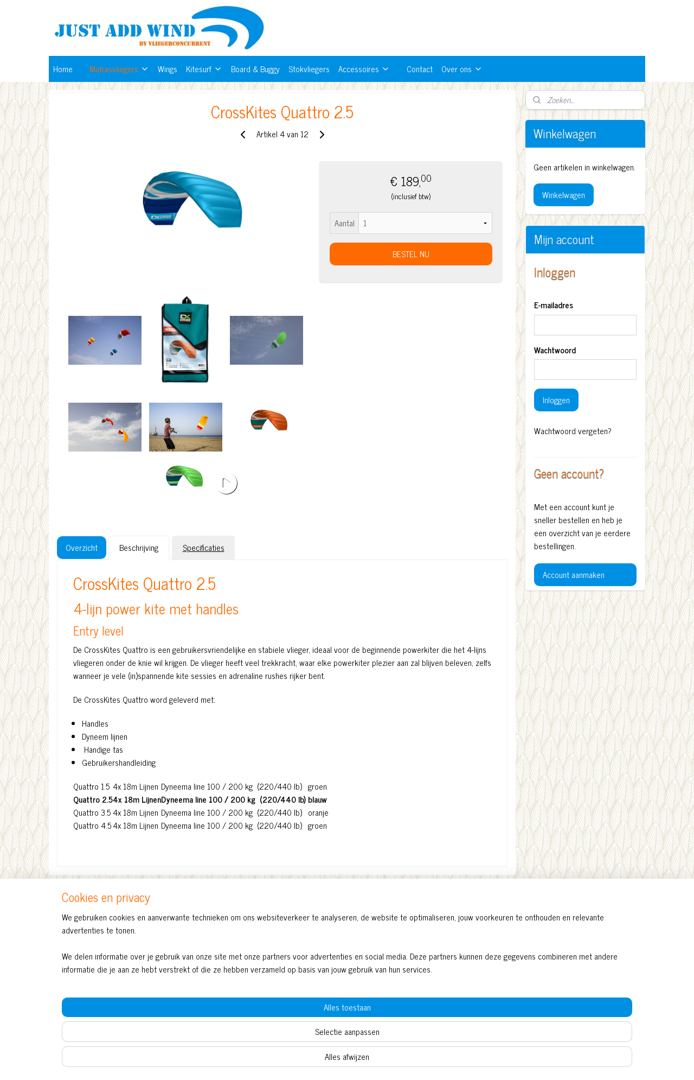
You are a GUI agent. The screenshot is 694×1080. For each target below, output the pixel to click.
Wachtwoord (555, 350)
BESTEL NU (410, 254)
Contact (420, 68)
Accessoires (364, 68)
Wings (167, 68)
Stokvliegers (309, 68)
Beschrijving (138, 547)
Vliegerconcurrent (210, 920)
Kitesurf (204, 68)
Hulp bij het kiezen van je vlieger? (461, 952)
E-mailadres (553, 305)
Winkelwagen (563, 194)
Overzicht (82, 547)
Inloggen (556, 399)
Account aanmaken (574, 574)
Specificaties (203, 547)
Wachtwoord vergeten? (573, 430)
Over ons (462, 68)
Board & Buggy (255, 68)
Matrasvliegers (119, 68)
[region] (275, 1034)
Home (63, 68)
